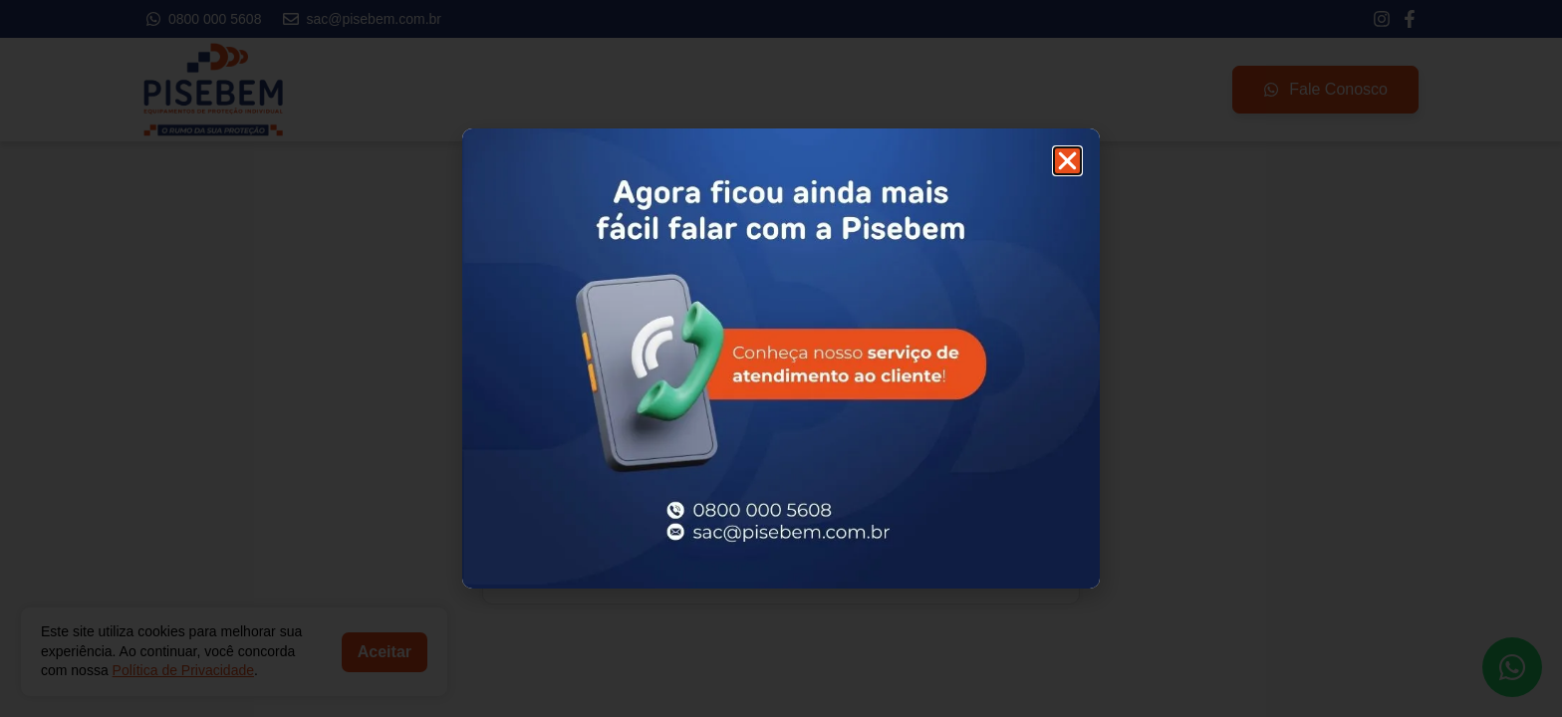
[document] (781, 358)
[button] (1067, 160)
